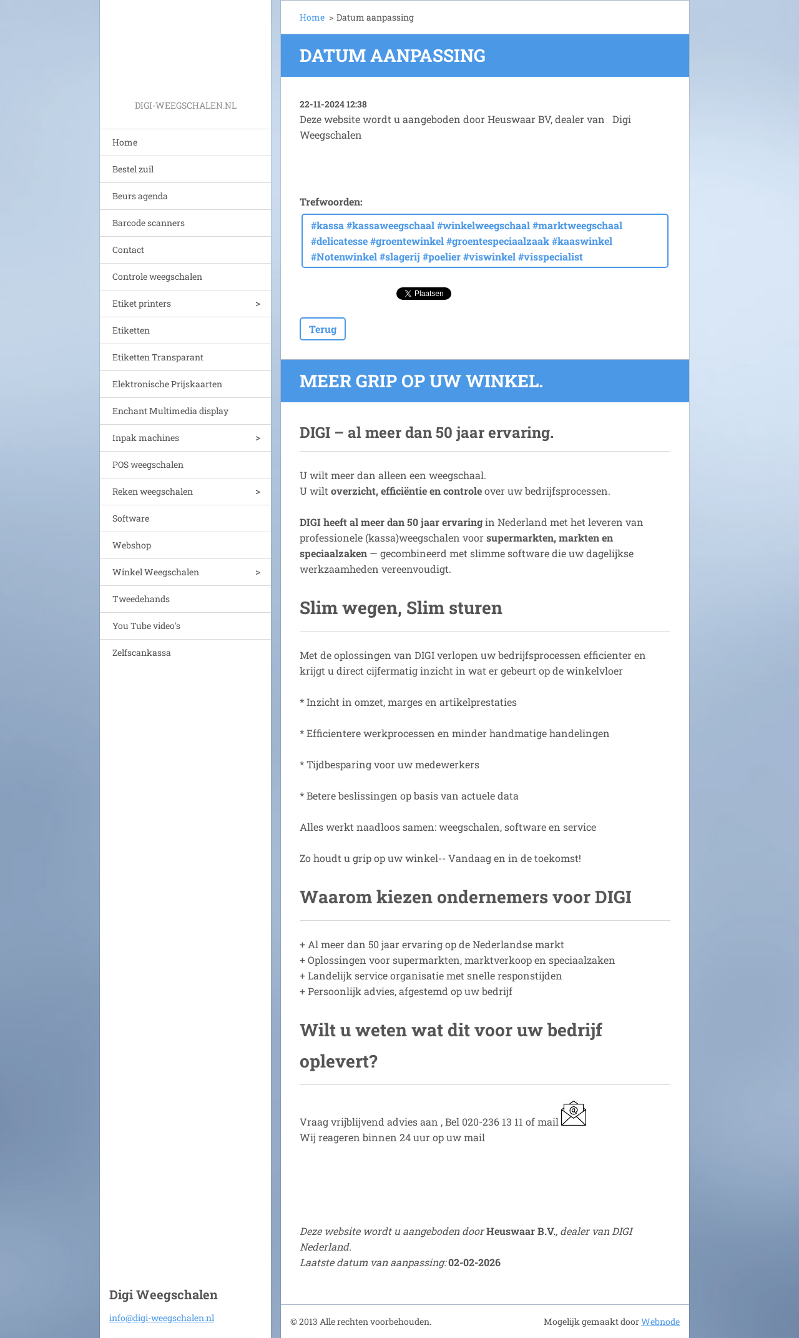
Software (130, 518)
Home (124, 142)
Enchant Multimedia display (170, 411)
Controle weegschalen (157, 276)
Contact (128, 249)
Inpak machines (145, 438)
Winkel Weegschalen (155, 572)
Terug (322, 328)
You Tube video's (146, 626)
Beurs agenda (140, 196)
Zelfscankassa (141, 652)
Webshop (131, 545)
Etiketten (131, 330)
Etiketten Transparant (157, 357)
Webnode (660, 1321)
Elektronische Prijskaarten (167, 384)
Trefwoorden (330, 201)
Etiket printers (141, 303)
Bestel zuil (133, 169)
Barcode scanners (148, 223)
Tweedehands (141, 599)
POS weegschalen (148, 464)
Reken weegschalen (152, 491)
